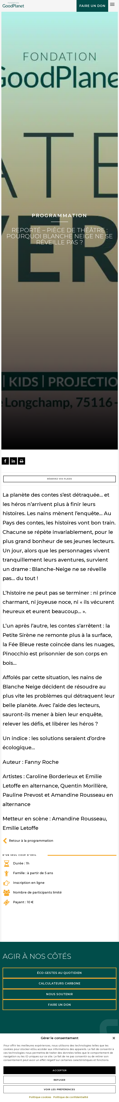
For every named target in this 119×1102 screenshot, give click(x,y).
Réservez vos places (59, 479)
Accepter (60, 1070)
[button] (114, 1038)
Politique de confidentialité (70, 1097)
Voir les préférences (59, 1089)
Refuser (59, 1079)
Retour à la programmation (28, 841)
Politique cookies (40, 1097)
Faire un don (92, 6)
